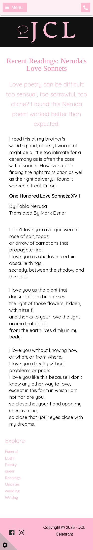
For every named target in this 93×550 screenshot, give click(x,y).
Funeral (11, 451)
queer (10, 471)
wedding (12, 490)
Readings (13, 477)
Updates (12, 484)
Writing (11, 497)
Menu (14, 7)
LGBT (10, 458)
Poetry (11, 464)
